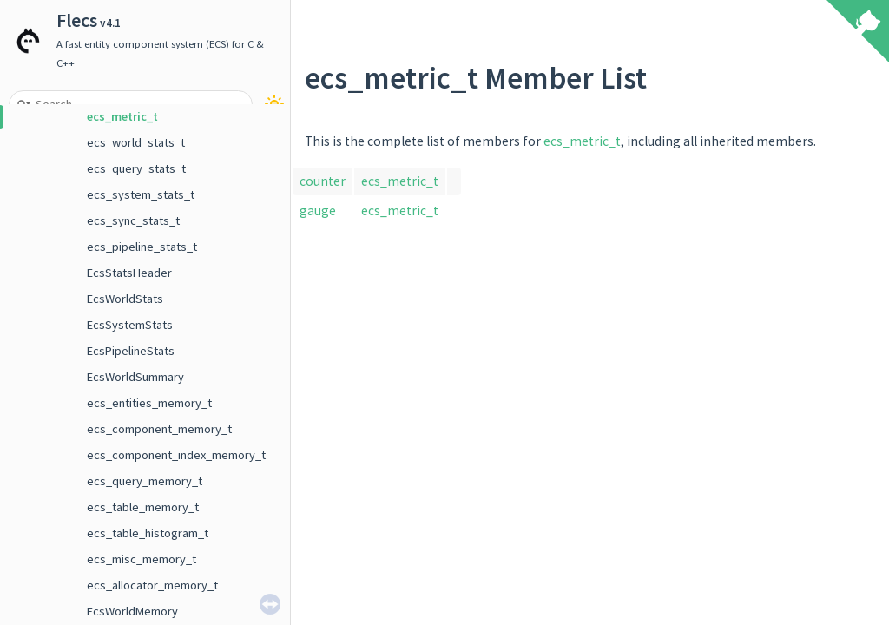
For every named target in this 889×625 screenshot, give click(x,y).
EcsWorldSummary (135, 377)
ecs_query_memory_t (144, 481)
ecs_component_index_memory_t (176, 455)
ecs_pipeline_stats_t (142, 246)
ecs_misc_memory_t (141, 559)
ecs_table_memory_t (143, 507)
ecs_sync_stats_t (133, 220)
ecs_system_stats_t (140, 194)
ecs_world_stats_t (136, 142)
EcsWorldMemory (132, 611)
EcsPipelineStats (131, 351)
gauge (318, 210)
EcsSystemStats (130, 324)
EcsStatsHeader (129, 272)
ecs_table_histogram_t (147, 533)
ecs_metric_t (122, 116)
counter (323, 181)
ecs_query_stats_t (136, 168)
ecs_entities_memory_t (149, 403)
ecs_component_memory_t (159, 429)
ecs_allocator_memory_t (152, 585)
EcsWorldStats (125, 298)
